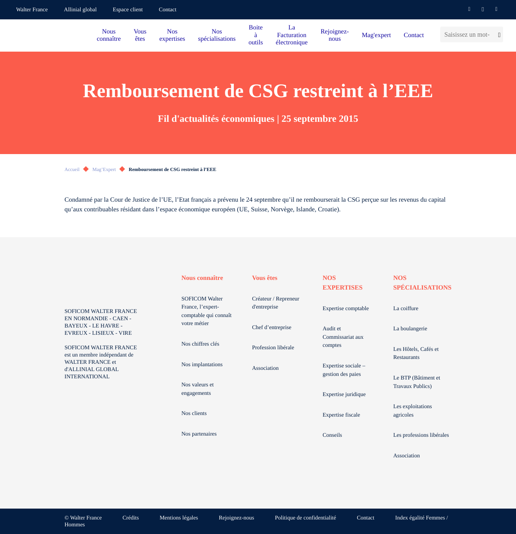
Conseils (332, 435)
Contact (168, 10)
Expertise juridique (344, 395)
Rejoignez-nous (334, 35)
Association (265, 368)
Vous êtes (140, 35)
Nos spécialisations (216, 35)
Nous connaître (109, 35)
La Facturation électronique (292, 35)
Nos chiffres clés (200, 344)
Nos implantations (202, 365)
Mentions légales (179, 518)
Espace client (128, 10)
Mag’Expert (104, 169)
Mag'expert (376, 35)
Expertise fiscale (341, 415)
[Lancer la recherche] (498, 34)
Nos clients (194, 414)
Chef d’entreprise (271, 328)
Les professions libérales (421, 435)
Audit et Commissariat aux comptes (343, 337)
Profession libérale (273, 348)
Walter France (32, 10)
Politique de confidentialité (305, 518)
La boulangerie (410, 329)
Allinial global (80, 10)
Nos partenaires (198, 434)
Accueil (71, 169)
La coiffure (405, 309)
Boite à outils (256, 35)
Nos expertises (172, 35)
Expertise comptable (345, 309)
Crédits (131, 518)
